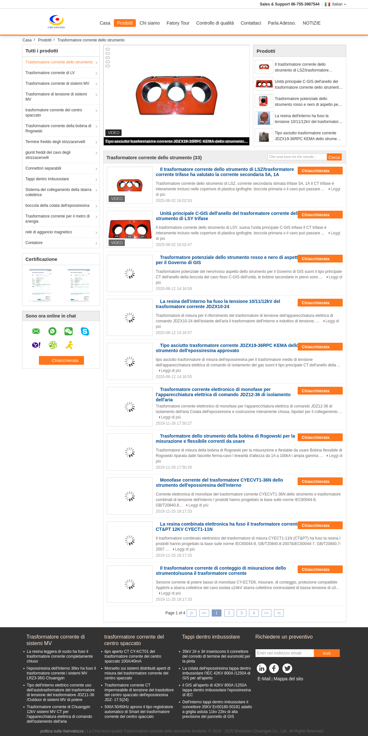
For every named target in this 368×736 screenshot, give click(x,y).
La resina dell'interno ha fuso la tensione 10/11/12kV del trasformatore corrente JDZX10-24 (308, 119)
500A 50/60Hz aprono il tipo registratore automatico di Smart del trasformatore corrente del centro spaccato (139, 712)
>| (278, 613)
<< (204, 613)
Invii (327, 653)
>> (266, 613)
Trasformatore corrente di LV (50, 73)
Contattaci (251, 23)
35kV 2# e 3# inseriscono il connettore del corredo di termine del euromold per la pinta (216, 656)
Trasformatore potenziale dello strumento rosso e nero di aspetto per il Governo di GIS (308, 101)
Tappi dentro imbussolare (47, 179)
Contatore (34, 242)
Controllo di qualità (215, 23)
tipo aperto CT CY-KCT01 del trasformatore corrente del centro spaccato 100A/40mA (133, 656)
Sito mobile (267, 687)
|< (191, 613)
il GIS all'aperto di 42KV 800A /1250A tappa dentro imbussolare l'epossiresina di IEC (217, 690)
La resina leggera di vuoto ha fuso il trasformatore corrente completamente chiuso (60, 656)
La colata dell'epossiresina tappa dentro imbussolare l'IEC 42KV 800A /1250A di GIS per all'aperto (217, 673)
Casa (105, 23)
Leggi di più (171, 370)
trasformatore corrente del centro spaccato (54, 112)
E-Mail (264, 678)
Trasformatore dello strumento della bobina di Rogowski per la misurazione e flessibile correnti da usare (225, 438)
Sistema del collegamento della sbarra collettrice (58, 192)
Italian (339, 4)
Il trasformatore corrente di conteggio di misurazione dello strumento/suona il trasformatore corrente (221, 570)
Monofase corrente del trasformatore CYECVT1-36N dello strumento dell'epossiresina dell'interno (219, 482)
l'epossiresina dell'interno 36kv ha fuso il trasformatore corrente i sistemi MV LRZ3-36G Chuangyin (61, 673)
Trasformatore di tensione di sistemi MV (56, 97)
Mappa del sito (288, 678)
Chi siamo (149, 23)
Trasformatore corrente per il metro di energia (58, 219)
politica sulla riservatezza (62, 731)
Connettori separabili (43, 168)
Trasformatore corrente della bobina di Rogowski (58, 128)
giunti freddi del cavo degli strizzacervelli (48, 155)
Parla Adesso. (282, 23)
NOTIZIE (312, 23)
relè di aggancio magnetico (49, 232)
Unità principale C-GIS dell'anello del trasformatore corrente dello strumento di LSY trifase (308, 84)
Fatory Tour (178, 23)
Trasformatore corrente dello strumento (59, 62)
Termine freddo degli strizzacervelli (55, 141)
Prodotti (125, 23)
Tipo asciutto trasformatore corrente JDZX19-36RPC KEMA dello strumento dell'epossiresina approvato (177, 141)
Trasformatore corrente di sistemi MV (57, 83)
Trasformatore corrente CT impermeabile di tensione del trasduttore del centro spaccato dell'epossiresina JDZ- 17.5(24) (139, 692)
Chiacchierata (320, 171)
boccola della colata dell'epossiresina (57, 205)
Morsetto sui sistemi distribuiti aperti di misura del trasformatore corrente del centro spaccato (138, 673)
